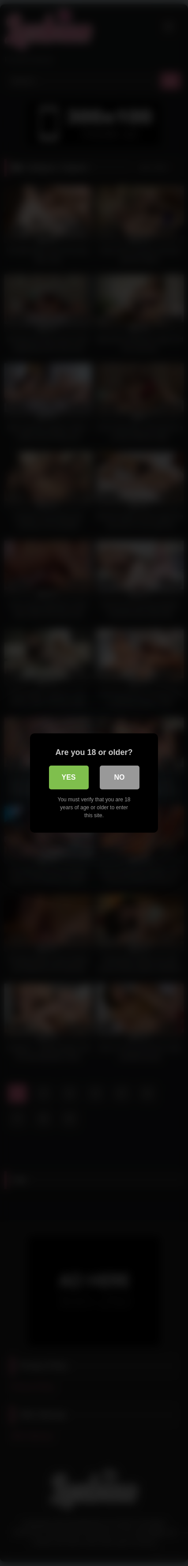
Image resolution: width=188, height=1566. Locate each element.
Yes (68, 777)
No (119, 777)
